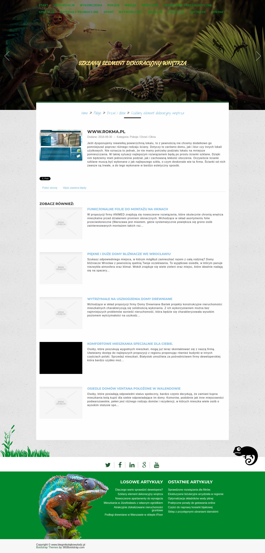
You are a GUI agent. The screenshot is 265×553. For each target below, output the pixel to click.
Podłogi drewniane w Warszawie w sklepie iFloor (134, 514)
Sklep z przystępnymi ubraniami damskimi (193, 511)
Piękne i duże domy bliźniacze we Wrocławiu (129, 254)
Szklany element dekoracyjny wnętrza (157, 113)
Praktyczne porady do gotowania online (191, 502)
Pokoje (97, 113)
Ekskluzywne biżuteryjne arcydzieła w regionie (195, 494)
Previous (7, 48)
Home (84, 113)
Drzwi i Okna (116, 113)
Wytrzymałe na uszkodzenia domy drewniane (129, 299)
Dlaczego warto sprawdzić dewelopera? (139, 489)
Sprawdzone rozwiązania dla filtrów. (189, 489)
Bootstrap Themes (47, 547)
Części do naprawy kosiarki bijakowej (190, 507)
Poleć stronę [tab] (49, 187)
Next (258, 48)
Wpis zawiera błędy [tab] (74, 187)
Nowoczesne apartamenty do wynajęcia (139, 498)
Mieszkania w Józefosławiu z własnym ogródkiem (133, 502)
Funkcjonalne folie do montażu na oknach (127, 209)
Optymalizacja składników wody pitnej (190, 498)
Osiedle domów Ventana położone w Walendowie (134, 388)
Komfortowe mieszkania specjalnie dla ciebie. (130, 344)
